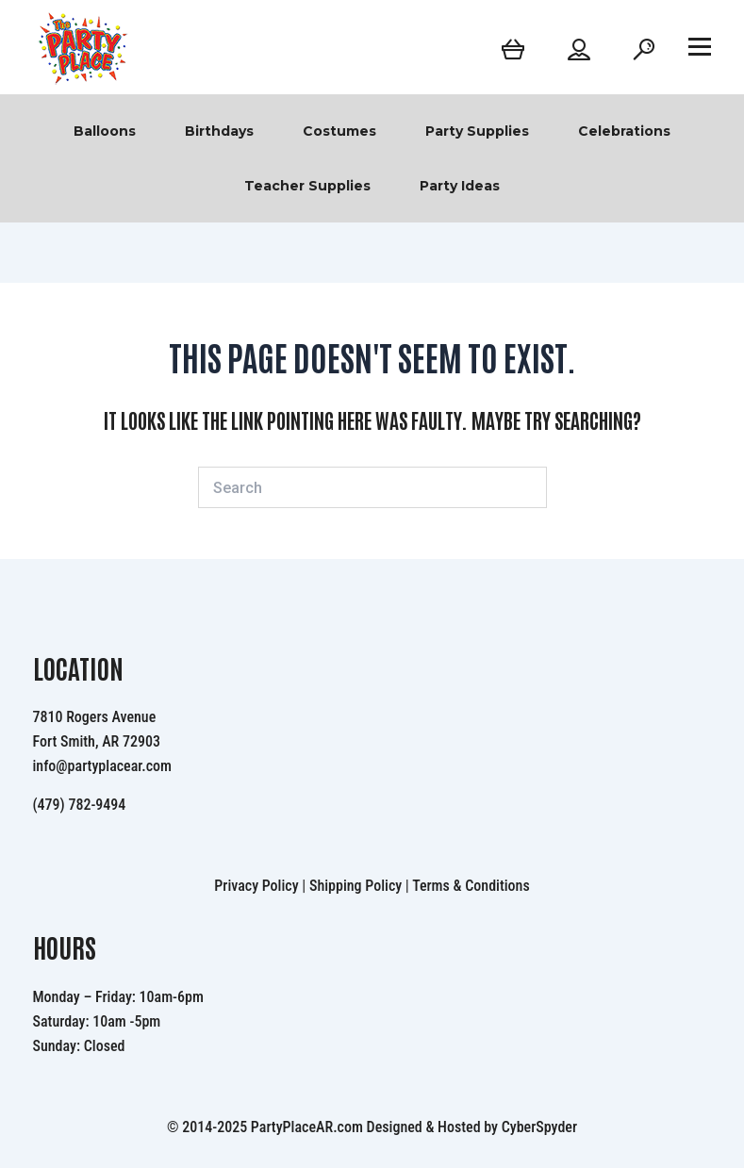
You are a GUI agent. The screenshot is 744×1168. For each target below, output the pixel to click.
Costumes (339, 131)
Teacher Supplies (307, 185)
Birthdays (219, 131)
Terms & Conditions (471, 886)
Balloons (105, 131)
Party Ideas (460, 185)
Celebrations (624, 131)
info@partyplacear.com (103, 766)
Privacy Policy (256, 886)
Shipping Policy (355, 886)
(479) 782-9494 (79, 805)
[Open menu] (699, 46)
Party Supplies (477, 131)
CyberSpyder (539, 1127)
